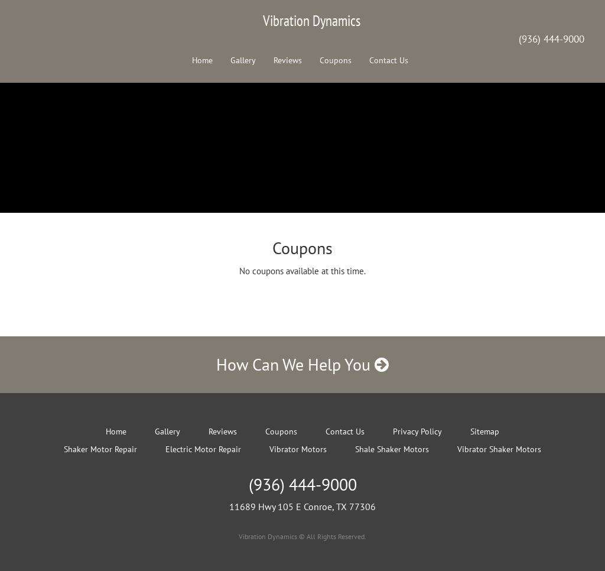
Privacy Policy (417, 431)
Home (202, 60)
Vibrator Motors (298, 449)
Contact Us (388, 60)
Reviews (288, 60)
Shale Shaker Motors (392, 449)
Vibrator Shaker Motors (499, 449)
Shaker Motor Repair (100, 449)
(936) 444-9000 (551, 39)
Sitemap (484, 431)
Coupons (336, 60)
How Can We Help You (302, 364)
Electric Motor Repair (203, 449)
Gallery (243, 60)
